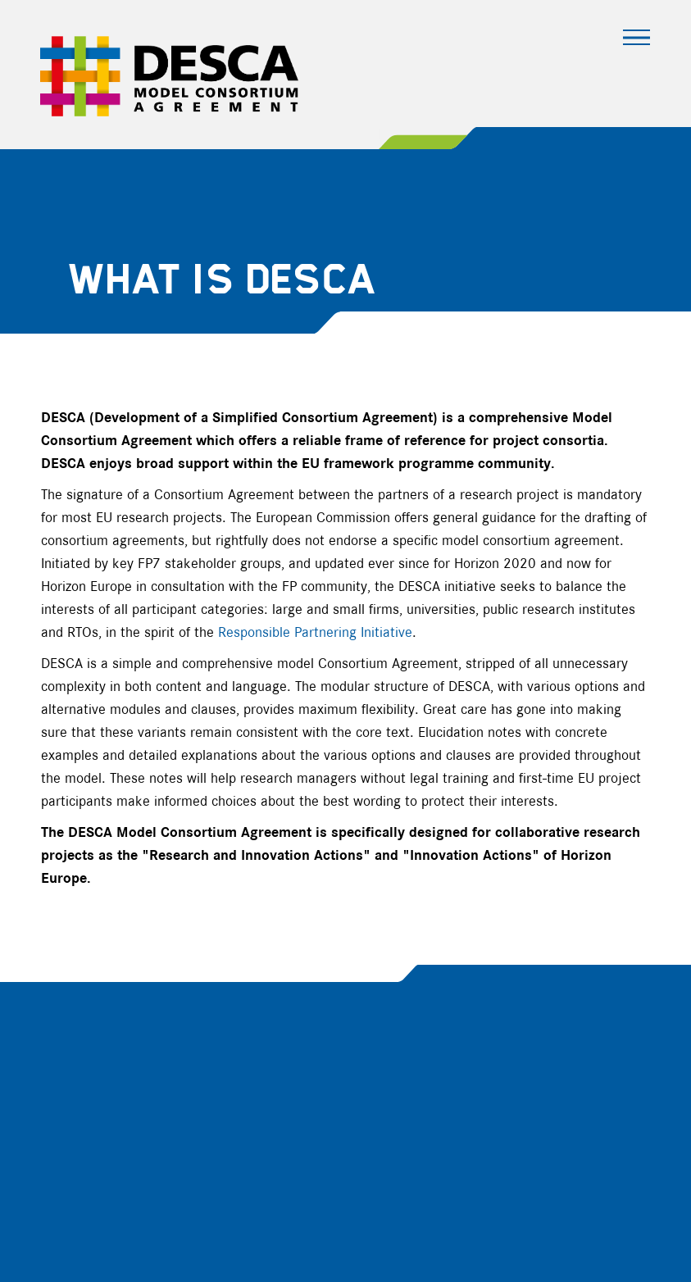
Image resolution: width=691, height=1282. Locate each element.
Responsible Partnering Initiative (315, 633)
